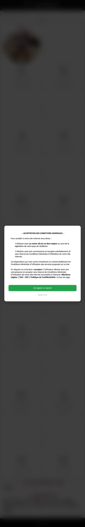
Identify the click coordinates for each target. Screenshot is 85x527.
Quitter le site (42, 295)
